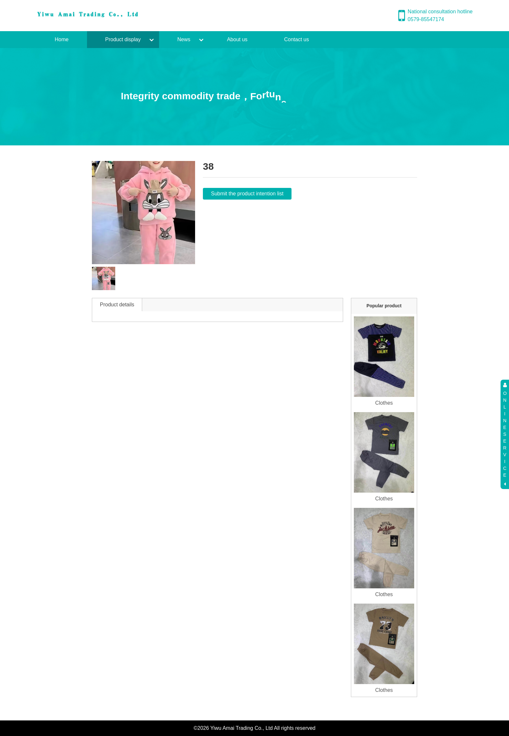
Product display (123, 39)
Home (61, 39)
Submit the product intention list (247, 193)
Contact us (296, 39)
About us (237, 39)
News (183, 39)
